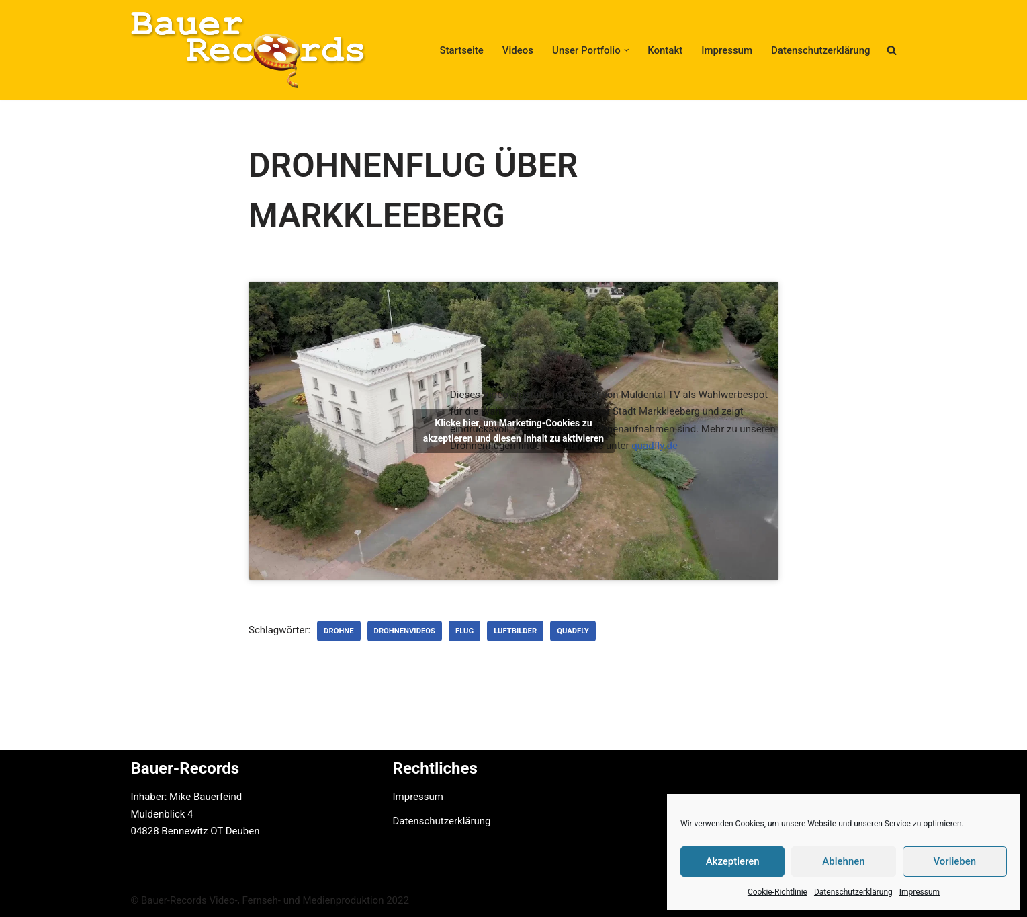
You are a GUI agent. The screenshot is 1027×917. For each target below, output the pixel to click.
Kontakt (665, 50)
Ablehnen (843, 861)
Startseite (461, 50)
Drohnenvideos (404, 631)
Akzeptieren (733, 861)
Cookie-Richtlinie (777, 892)
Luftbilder (515, 631)
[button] (626, 50)
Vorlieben (954, 861)
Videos (517, 50)
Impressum (919, 892)
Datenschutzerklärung (853, 892)
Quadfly (573, 631)
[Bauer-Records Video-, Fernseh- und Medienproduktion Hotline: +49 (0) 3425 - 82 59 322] (248, 50)
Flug (464, 631)
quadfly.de (654, 446)
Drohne (338, 631)
